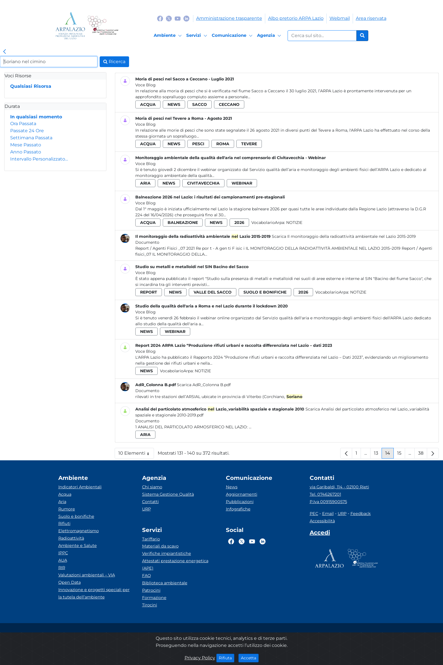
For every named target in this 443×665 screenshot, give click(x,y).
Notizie (294, 222)
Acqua (64, 494)
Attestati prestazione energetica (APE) (175, 564)
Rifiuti (64, 523)
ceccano (229, 104)
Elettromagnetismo (78, 530)
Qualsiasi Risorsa (30, 86)
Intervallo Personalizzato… (39, 159)
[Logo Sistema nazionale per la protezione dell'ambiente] (103, 25)
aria (145, 183)
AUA (62, 560)
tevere (249, 143)
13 (378, 454)
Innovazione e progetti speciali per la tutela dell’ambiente (94, 593)
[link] (4, 51)
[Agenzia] (270, 35)
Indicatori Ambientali (80, 486)
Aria (62, 501)
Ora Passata (23, 123)
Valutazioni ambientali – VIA (86, 575)
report (148, 292)
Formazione (154, 597)
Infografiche (238, 509)
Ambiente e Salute (77, 545)
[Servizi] (197, 35)
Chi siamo (152, 486)
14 (389, 454)
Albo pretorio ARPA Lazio (296, 18)
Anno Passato (25, 152)
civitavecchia (203, 183)
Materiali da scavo (160, 546)
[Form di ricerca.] (322, 35)
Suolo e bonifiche (76, 516)
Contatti (150, 501)
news (174, 104)
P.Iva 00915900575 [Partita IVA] (328, 501)
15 (401, 454)
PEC (314, 513)
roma (222, 143)
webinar (242, 183)
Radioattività (71, 538)
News (231, 486)
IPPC (63, 552)
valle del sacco (213, 292)
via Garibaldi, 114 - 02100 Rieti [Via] (339, 486)
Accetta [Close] (250, 657)
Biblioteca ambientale (164, 582)
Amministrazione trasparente (229, 18)
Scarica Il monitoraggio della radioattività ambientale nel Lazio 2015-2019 (344, 236)
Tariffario (151, 539)
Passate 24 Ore (27, 130)
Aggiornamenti (241, 494)
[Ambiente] (168, 35)
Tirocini (149, 605)
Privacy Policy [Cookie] (200, 657)
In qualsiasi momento (36, 116)
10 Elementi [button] (136, 454)
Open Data (69, 582)
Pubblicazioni (240, 501)
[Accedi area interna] (320, 533)
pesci (198, 143)
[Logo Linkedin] (186, 18)
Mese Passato (25, 144)
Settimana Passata (31, 137)
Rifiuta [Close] (226, 657)
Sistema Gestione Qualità (168, 494)
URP (146, 509)
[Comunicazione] (232, 35)
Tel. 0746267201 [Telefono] (325, 494)
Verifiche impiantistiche (166, 553)
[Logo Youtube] (177, 18)
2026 (239, 222)
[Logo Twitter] (169, 18)
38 (422, 454)
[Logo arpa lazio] (70, 25)
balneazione (183, 222)
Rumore (66, 509)
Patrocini (151, 590)
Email (328, 513)
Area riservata (371, 18)
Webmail (339, 18)
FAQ (146, 575)
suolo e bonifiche (264, 292)
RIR (61, 567)
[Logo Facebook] (160, 18)
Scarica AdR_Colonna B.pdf (204, 384)
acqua (148, 104)
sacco (199, 104)
